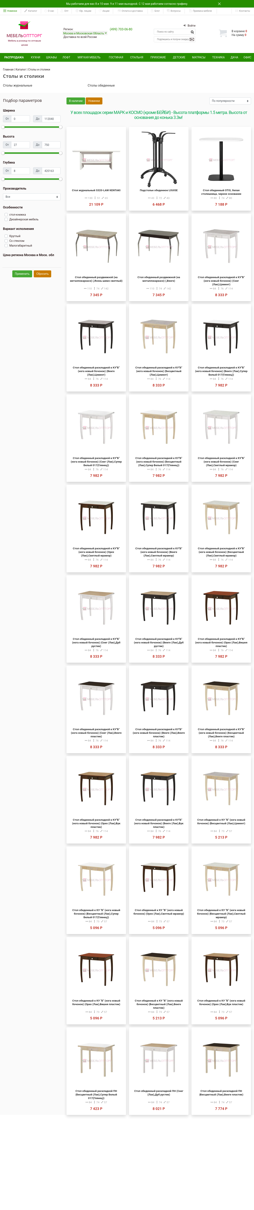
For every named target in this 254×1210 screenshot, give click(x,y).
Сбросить (42, 273)
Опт (64, 11)
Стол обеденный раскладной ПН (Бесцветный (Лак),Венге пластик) (221, 1092)
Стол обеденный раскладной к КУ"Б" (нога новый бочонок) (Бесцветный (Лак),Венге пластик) (221, 733)
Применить (22, 273)
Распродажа (14, 57)
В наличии (76, 100)
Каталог (30, 11)
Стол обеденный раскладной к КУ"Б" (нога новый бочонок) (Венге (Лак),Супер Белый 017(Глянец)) (221, 371)
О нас (49, 11)
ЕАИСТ (224, 11)
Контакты (242, 11)
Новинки (10, 11)
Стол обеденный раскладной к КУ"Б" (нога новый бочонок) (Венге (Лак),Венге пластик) (159, 733)
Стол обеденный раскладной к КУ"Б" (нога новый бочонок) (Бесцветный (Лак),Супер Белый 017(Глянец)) (158, 461)
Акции (104, 11)
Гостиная (116, 57)
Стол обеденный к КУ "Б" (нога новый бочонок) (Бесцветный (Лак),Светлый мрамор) (221, 913)
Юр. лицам (83, 11)
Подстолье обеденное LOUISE (159, 190)
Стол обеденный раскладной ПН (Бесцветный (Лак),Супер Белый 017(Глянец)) (96, 1094)
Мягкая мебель (89, 57)
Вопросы (174, 11)
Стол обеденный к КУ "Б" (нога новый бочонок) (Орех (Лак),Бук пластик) (221, 1002)
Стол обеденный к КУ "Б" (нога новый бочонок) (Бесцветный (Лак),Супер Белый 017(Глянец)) (96, 913)
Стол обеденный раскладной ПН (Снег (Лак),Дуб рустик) (158, 1092)
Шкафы (51, 57)
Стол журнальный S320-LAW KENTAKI (96, 190)
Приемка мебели (200, 11)
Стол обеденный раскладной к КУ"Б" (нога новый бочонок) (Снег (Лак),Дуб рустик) (96, 642)
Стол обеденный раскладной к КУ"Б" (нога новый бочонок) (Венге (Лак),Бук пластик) (159, 823)
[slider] (3, 127)
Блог (155, 11)
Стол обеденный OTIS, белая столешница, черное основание (221, 192)
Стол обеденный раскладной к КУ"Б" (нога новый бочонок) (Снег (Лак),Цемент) (221, 281)
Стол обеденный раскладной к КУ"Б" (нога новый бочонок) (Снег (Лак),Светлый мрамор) (221, 461)
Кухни (35, 57)
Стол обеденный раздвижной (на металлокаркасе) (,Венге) (159, 279)
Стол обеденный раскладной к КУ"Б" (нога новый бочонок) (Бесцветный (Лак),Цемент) (158, 371)
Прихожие (158, 57)
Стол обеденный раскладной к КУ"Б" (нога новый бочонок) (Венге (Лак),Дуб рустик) (159, 642)
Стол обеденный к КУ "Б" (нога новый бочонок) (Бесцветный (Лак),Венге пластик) (159, 1004)
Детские (179, 57)
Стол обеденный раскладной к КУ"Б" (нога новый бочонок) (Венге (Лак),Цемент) (96, 371)
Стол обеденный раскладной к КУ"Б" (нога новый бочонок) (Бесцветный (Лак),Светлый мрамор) (221, 552)
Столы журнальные (17, 85)
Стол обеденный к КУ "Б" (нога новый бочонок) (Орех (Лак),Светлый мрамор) (159, 911)
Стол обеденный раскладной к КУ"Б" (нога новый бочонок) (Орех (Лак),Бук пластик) (96, 823)
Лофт (66, 57)
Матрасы (198, 57)
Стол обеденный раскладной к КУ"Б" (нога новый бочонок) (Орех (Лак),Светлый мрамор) (96, 552)
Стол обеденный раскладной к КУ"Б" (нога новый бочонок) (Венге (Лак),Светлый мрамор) (158, 552)
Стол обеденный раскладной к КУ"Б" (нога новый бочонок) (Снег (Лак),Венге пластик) (96, 733)
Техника (218, 57)
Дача (234, 57)
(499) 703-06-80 (121, 29)
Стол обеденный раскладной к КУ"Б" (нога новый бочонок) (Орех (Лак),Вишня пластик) (221, 642)
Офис (247, 57)
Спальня (136, 57)
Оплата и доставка (130, 11)
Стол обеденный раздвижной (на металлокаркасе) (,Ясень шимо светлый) (96, 279)
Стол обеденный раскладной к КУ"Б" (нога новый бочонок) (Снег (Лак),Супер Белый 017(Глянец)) (96, 461)
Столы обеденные (101, 85)
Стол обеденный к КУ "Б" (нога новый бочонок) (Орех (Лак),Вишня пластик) (96, 1002)
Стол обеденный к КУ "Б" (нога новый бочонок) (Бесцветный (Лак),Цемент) (221, 821)
